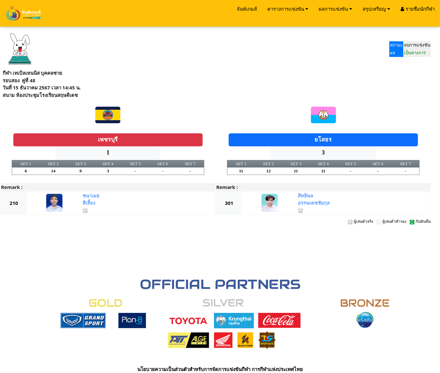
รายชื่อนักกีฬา (418, 9)
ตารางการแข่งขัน (287, 9)
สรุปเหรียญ (376, 9)
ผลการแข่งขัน (335, 9)
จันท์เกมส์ (247, 9)
